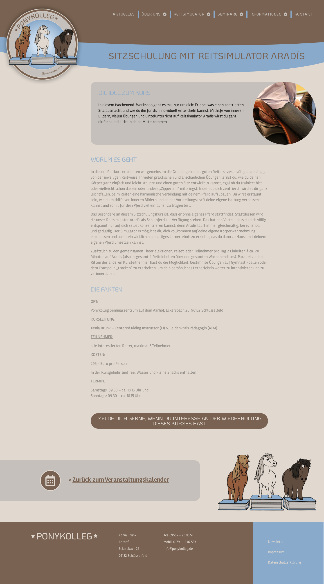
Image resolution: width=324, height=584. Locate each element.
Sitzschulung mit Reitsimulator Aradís (206, 55)
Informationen (269, 14)
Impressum (276, 552)
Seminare (230, 14)
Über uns (154, 14)
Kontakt (304, 14)
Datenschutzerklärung (284, 562)
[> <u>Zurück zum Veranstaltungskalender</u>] (50, 480)
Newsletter (276, 541)
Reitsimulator (192, 14)
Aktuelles (124, 14)
